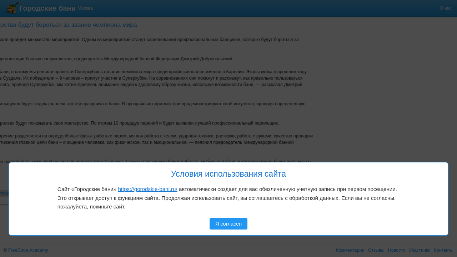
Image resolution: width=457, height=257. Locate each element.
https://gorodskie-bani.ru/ (147, 189)
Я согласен (228, 224)
